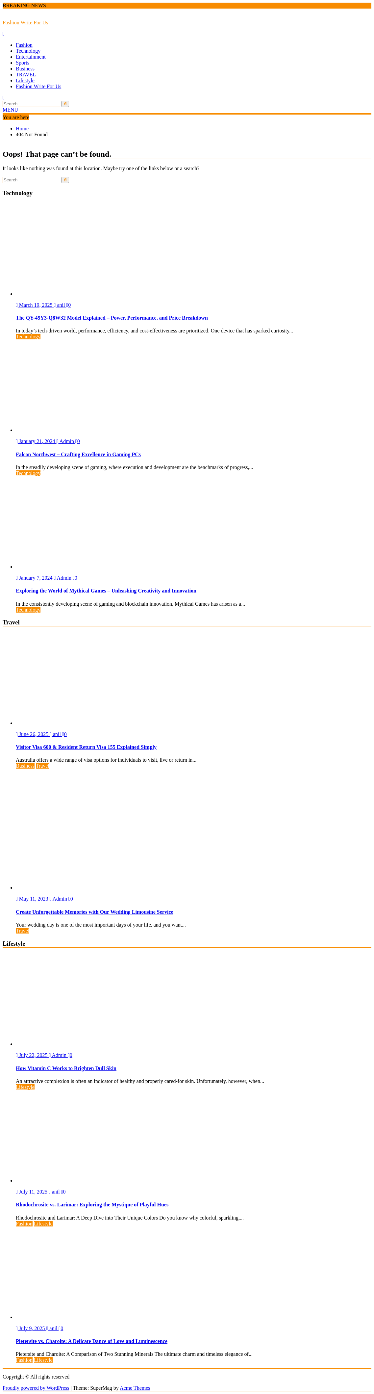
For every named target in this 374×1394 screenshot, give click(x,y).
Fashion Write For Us (25, 22)
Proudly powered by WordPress (36, 1388)
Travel (42, 766)
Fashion (24, 45)
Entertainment (31, 57)
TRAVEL (26, 74)
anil (60, 305)
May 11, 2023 (33, 899)
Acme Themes (135, 1388)
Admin (66, 441)
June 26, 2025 (33, 734)
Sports (22, 63)
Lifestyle (25, 80)
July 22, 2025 (32, 1055)
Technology (28, 51)
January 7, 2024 (35, 578)
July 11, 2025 (32, 1192)
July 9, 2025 (31, 1328)
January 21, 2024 (36, 441)
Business (25, 68)
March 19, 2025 (35, 305)
